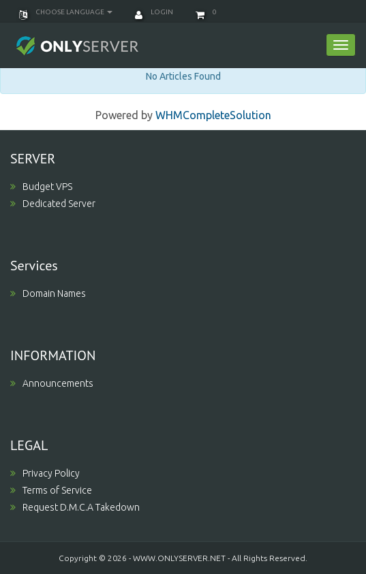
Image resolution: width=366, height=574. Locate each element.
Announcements (51, 383)
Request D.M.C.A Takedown (75, 507)
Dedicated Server (52, 203)
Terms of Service (51, 490)
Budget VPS (41, 186)
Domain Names (48, 293)
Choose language (65, 12)
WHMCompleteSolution (213, 115)
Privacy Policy (45, 473)
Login (154, 12)
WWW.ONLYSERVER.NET (179, 558)
